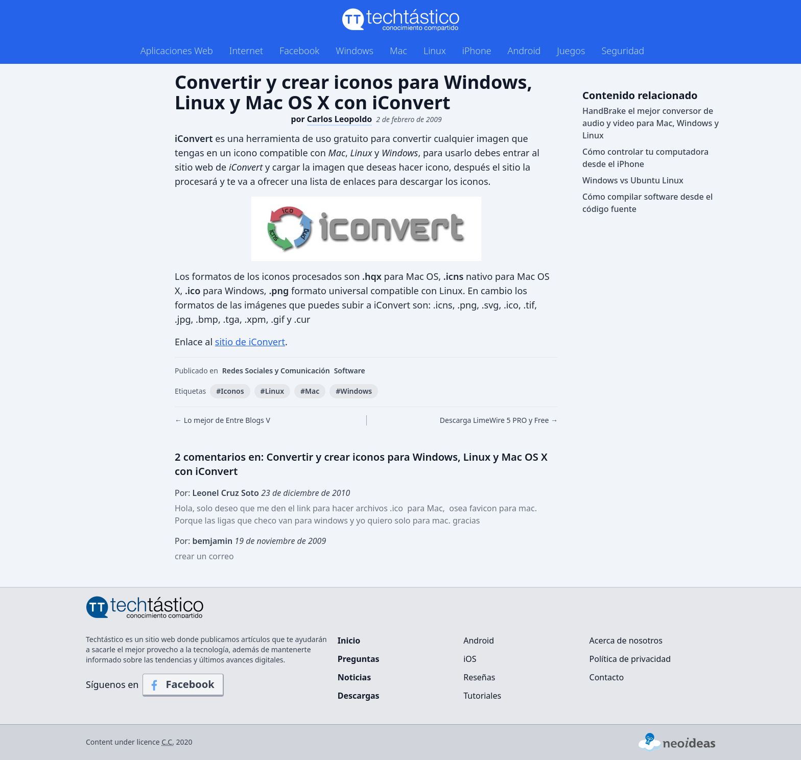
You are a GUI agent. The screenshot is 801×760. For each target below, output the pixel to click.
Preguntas (359, 658)
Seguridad (622, 50)
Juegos (571, 50)
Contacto (607, 677)
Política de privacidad (630, 658)
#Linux (272, 391)
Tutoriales (482, 695)
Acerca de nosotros (626, 640)
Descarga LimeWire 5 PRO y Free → (499, 420)
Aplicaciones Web (176, 50)
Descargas (359, 695)
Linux (434, 50)
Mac (398, 50)
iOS (469, 658)
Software (349, 370)
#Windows (354, 391)
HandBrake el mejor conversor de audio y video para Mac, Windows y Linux (650, 123)
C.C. (167, 742)
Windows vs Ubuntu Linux (633, 180)
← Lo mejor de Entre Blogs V (222, 420)
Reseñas (479, 677)
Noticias (354, 677)
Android (524, 50)
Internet (246, 50)
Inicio (349, 640)
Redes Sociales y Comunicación (276, 370)
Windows (354, 50)
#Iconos (230, 391)
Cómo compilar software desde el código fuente (647, 203)
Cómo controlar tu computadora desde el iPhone (645, 158)
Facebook (299, 50)
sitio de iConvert (250, 342)
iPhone (476, 50)
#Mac (309, 391)
